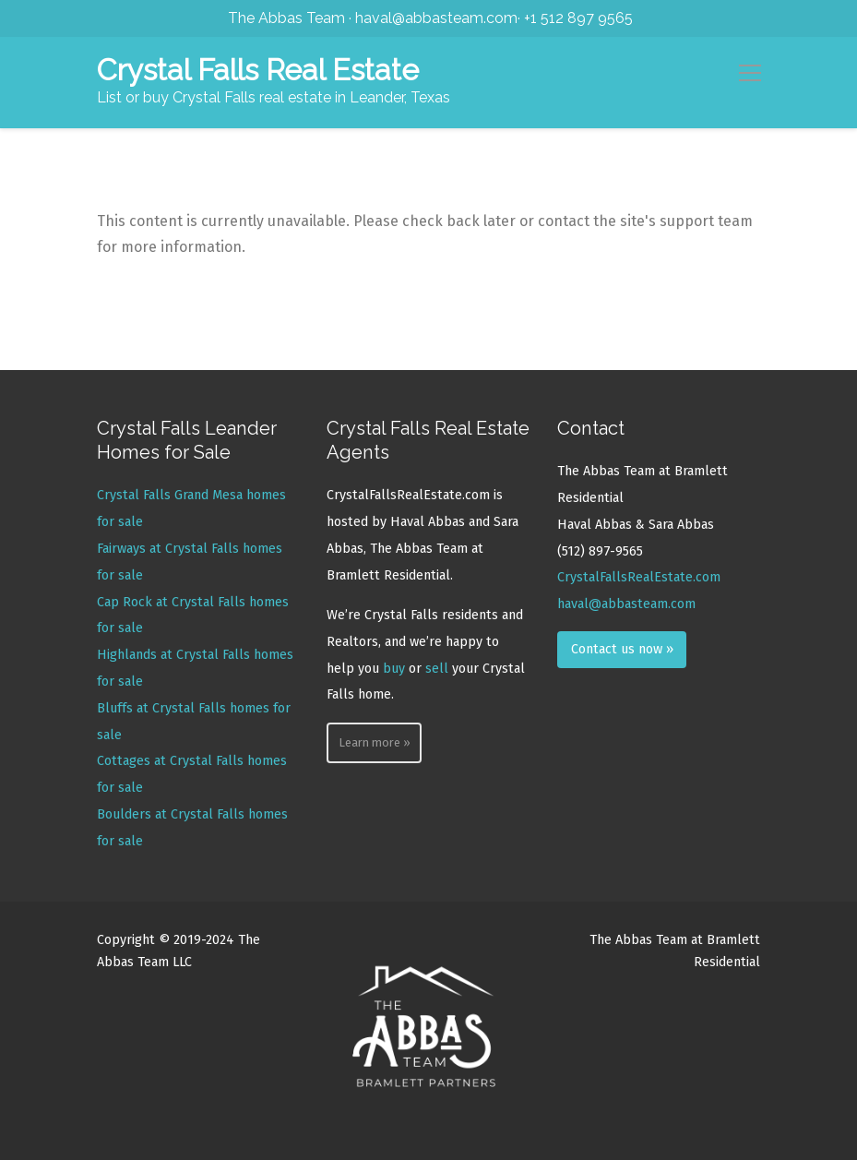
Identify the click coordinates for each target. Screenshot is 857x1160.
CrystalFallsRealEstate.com (638, 577)
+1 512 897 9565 (578, 18)
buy (394, 668)
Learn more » (375, 742)
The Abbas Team (286, 18)
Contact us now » (622, 649)
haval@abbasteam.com (436, 18)
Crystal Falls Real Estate (258, 70)
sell (436, 668)
